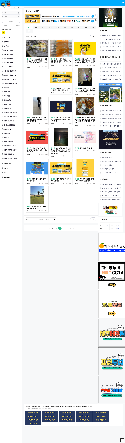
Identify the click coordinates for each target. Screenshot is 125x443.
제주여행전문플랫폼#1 (9, 145)
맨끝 (73, 228)
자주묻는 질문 (6, 163)
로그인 (11, 21)
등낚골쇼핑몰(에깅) (8, 125)
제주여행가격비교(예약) (9, 116)
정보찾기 (18, 25)
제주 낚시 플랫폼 (7, 54)
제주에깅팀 (6, 133)
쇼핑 (93, 27)
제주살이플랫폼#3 (8, 154)
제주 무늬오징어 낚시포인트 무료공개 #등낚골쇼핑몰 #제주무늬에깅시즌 (61, 119)
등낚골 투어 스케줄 (105, 152)
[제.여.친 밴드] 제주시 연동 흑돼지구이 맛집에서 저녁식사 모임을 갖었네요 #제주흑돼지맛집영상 (85, 60)
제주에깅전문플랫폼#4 (9, 158)
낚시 (43, 27)
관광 (57, 27)
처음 (49, 228)
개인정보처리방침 (36, 406)
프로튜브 (5, 137)
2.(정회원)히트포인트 (9, 75)
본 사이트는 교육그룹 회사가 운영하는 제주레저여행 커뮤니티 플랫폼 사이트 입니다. (71, 406)
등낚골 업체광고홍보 (106, 105)
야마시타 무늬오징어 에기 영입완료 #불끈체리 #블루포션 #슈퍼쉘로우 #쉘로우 (61, 60)
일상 (79, 27)
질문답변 (5, 87)
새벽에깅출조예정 (107, 157)
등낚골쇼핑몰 (6, 104)
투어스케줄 (6, 96)
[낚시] (29, 59)
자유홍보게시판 (7, 141)
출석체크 (5, 46)
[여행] (53, 88)
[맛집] (77, 59)
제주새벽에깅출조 (107, 165)
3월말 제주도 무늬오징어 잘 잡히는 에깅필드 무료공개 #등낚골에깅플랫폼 (37, 150)
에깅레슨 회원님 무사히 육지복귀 (111, 161)
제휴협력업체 (6, 108)
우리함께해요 (6, 91)
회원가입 (16, 7)
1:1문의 (5, 168)
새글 (4, 172)
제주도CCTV (6, 129)
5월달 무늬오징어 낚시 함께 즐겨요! (112, 71)
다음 (70, 228)
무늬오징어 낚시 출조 (108, 169)
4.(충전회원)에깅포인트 (9, 83)
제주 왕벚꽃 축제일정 (85, 148)
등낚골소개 (6, 37)
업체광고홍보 (6, 100)
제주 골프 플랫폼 (7, 58)
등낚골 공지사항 (105, 30)
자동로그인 (6, 25)
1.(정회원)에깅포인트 (9, 71)
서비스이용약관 (45, 406)
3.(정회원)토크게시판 (9, 79)
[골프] (29, 206)
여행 (65, 27)
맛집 (72, 27)
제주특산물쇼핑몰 (8, 121)
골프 (50, 27)
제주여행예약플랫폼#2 (9, 150)
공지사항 (5, 42)
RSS (93, 36)
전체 (29, 27)
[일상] (29, 117)
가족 (86, 27)
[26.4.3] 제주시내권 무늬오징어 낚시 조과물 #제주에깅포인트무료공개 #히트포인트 (85, 90)
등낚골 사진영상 (7, 67)
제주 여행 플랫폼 (7, 62)
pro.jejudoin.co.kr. (36, 408)
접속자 (6, 177)
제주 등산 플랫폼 (7, 50)
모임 (29, 31)
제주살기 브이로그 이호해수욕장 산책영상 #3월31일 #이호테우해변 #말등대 (37, 119)
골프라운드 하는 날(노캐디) (110, 172)
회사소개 (28, 406)
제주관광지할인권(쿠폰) (9, 112)
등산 (36, 27)
